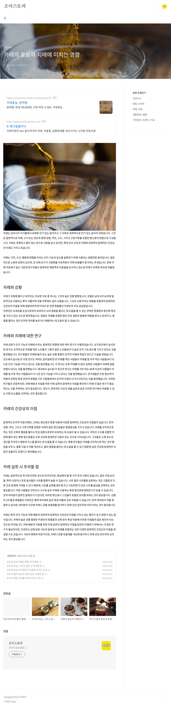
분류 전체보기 (139, 92)
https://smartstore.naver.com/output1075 (29, 97)
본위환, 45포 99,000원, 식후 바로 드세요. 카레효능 (35, 107)
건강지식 (11, 555)
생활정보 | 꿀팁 (140, 114)
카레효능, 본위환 (17, 103)
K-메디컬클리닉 (16, 126)
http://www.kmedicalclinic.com (23, 121)
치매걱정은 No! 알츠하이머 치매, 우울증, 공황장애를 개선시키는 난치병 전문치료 (51, 131)
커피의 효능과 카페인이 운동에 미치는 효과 (27, 569)
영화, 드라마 (138, 103)
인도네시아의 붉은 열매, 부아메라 (22, 561)
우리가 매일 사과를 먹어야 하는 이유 (24, 578)
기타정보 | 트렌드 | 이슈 (144, 119)
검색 (157, 6)
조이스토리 (15, 6)
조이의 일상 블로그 (18, 647)
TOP (164, 698)
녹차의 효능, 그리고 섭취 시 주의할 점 (24, 565)
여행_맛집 (137, 109)
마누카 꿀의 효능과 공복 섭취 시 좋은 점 (25, 574)
